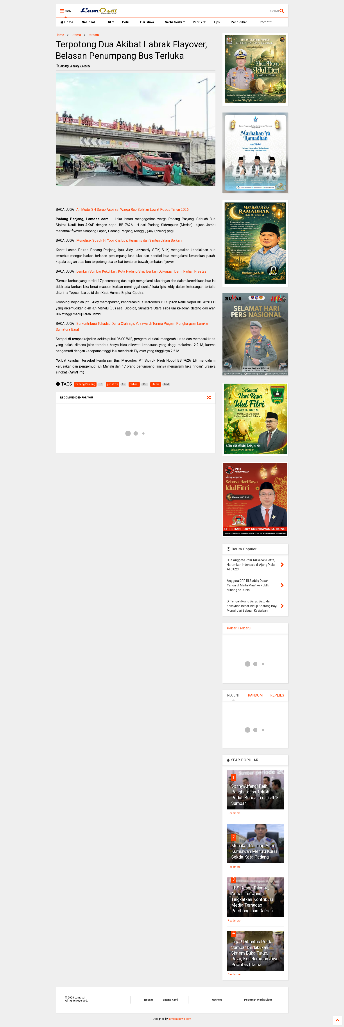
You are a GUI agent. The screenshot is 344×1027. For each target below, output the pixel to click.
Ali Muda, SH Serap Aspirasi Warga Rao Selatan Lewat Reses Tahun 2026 (132, 209)
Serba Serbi (175, 22)
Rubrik (199, 22)
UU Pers (217, 999)
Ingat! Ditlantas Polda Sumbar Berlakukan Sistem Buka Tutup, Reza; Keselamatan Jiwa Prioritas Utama (254, 953)
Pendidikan (239, 22)
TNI (110, 22)
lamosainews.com (179, 1018)
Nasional (88, 22)
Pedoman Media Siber (258, 999)
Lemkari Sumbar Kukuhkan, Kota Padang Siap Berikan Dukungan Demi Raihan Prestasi (141, 271)
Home (66, 22)
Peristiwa (147, 22)
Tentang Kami (169, 999)
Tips (216, 22)
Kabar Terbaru (239, 628)
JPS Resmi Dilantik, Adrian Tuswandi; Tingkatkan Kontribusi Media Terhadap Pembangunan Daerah (252, 899)
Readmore (234, 813)
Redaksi (149, 999)
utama (76, 35)
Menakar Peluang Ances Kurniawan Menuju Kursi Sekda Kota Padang (254, 851)
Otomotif (265, 22)
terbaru (94, 35)
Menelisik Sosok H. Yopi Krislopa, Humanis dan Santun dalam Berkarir (129, 240)
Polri (125, 22)
